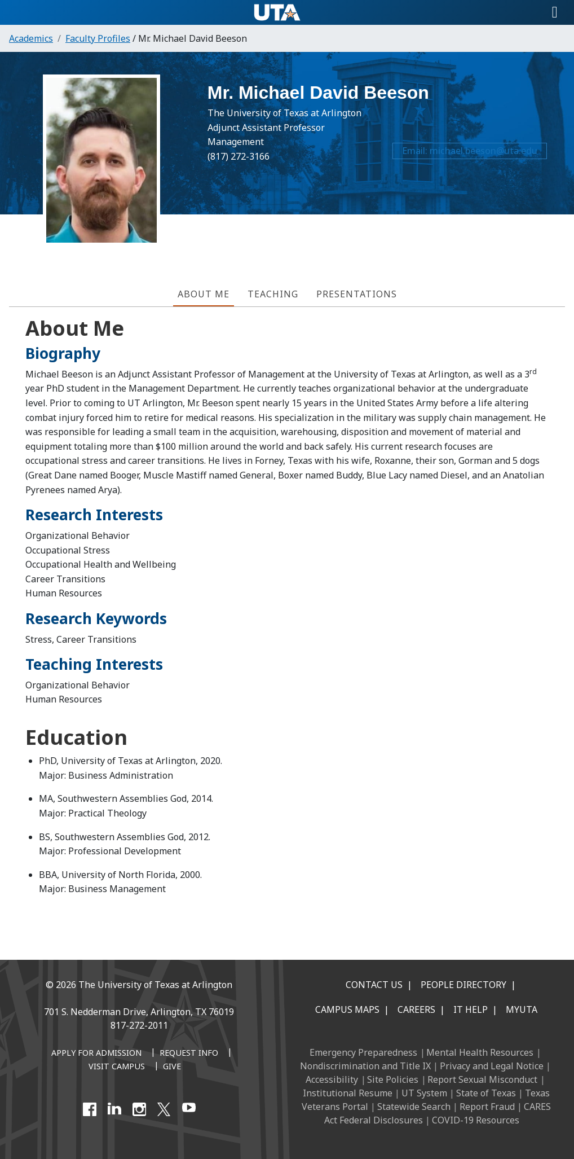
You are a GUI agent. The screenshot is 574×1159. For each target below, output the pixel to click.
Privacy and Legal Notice (492, 1066)
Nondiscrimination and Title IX (365, 1066)
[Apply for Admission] (96, 1053)
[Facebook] (89, 1109)
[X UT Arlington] (164, 1109)
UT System (424, 1093)
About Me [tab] (203, 294)
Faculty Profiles (97, 38)
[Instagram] (139, 1109)
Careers (416, 1009)
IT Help (470, 1009)
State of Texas (486, 1093)
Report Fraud (487, 1106)
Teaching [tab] (273, 294)
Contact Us (374, 984)
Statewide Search (414, 1106)
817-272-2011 (139, 1025)
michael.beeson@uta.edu (481, 155)
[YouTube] (189, 1109)
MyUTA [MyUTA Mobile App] (521, 1009)
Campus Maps (347, 1009)
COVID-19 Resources (475, 1120)
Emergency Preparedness (363, 1052)
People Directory (463, 984)
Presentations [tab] (356, 294)
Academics (31, 38)
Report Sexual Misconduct (482, 1079)
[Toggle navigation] (555, 12)
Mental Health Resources (479, 1052)
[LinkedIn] (114, 1109)
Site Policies (392, 1079)
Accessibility (332, 1079)
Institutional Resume (347, 1093)
